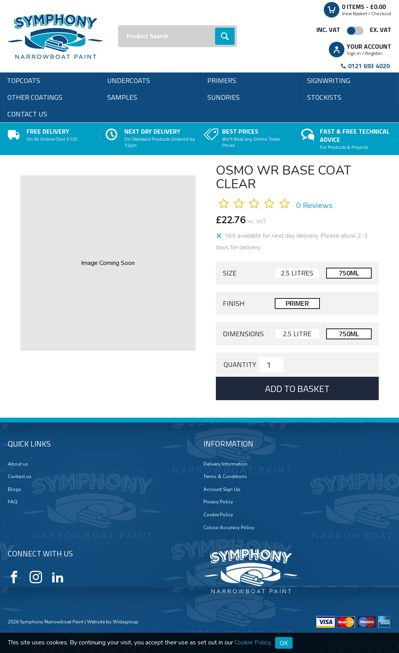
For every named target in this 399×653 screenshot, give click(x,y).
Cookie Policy (218, 515)
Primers (221, 80)
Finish (234, 303)
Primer (297, 303)
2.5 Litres (297, 273)
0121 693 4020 (369, 66)
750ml (349, 273)
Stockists (324, 97)
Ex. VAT (380, 29)
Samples (122, 97)
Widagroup (124, 622)
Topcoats (23, 80)
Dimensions (243, 334)
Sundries (223, 97)
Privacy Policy (218, 502)
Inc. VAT (328, 29)
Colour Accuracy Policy (228, 527)
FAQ (13, 502)
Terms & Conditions (225, 476)
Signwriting (328, 80)
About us (18, 464)
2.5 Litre (297, 333)
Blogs (14, 489)
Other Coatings (34, 97)
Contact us (27, 114)
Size (230, 273)
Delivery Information (225, 464)
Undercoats (128, 80)
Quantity (240, 364)
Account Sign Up (221, 489)
